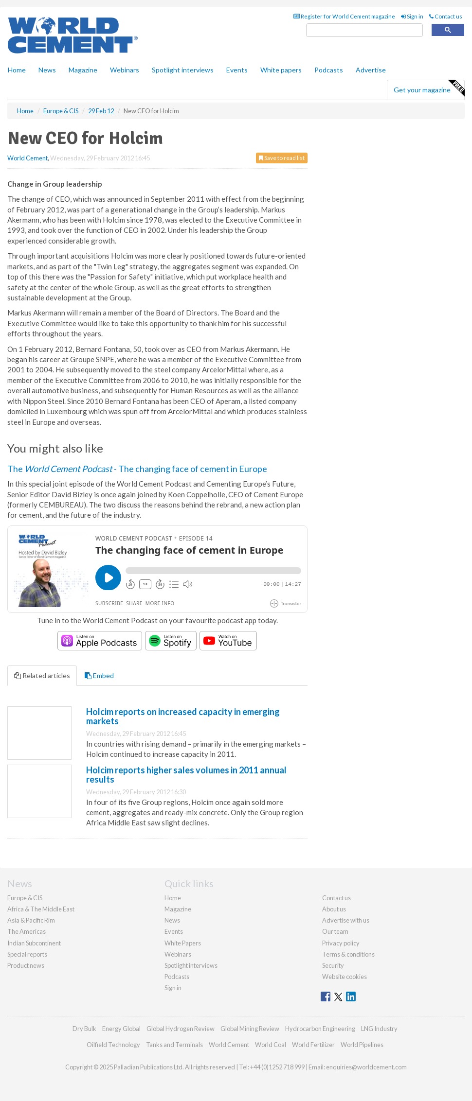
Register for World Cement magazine (344, 16)
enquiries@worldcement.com (366, 1067)
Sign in (412, 16)
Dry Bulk (84, 1028)
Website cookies (344, 976)
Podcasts (328, 70)
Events (237, 70)
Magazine (83, 70)
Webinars (124, 70)
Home (17, 70)
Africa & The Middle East (40, 909)
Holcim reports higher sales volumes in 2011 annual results (186, 775)
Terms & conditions (348, 954)
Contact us (445, 16)
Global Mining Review (249, 1028)
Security (333, 965)
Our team (335, 931)
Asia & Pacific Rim (31, 920)
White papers (281, 70)
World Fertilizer (313, 1045)
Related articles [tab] (42, 675)
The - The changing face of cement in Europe (137, 468)
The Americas (26, 931)
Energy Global (121, 1028)
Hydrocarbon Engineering (320, 1028)
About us (334, 909)
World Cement (27, 158)
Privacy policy (341, 943)
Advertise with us (345, 920)
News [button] (47, 70)
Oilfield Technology (113, 1045)
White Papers (182, 943)
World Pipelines (362, 1045)
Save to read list (282, 157)
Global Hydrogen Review (180, 1028)
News (172, 920)
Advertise (371, 70)
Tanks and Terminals (174, 1045)
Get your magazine (429, 88)
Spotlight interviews (183, 70)
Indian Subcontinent (34, 943)
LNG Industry (379, 1028)
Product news (25, 965)
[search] (364, 30)
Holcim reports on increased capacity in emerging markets (183, 716)
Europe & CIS (24, 898)
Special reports (27, 954)
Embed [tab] (99, 675)
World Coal (270, 1045)
